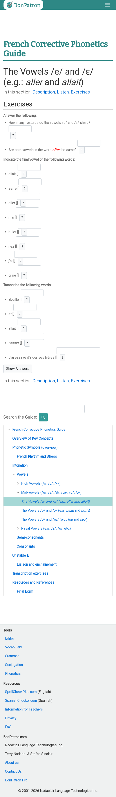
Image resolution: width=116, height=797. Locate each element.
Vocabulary (13, 647)
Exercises (80, 92)
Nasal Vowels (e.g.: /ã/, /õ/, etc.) (46, 528)
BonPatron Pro (16, 780)
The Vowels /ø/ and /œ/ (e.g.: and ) (54, 519)
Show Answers (17, 369)
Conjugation (14, 665)
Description (44, 92)
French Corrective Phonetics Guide (38, 429)
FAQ (8, 727)
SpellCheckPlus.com (21, 692)
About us (12, 763)
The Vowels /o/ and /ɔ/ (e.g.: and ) (55, 510)
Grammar (12, 656)
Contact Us (13, 771)
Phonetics (13, 673)
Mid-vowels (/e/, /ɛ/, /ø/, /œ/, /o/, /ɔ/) (51, 492)
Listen (63, 92)
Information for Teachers (24, 709)
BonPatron (23, 4)
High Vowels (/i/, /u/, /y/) (40, 483)
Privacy (10, 718)
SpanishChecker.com (21, 700)
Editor (9, 638)
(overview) (35, 447)
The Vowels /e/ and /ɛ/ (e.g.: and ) (55, 501)
